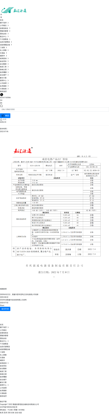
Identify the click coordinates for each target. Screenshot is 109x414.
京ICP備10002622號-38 (8, 407)
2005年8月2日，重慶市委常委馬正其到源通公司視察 (19, 294)
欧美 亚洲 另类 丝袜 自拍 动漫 (11, 413)
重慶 (15, 410)
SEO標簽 (22, 410)
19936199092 (15, 316)
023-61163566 (5, 97)
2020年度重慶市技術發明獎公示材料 (13, 300)
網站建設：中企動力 (7, 410)
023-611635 (16, 319)
